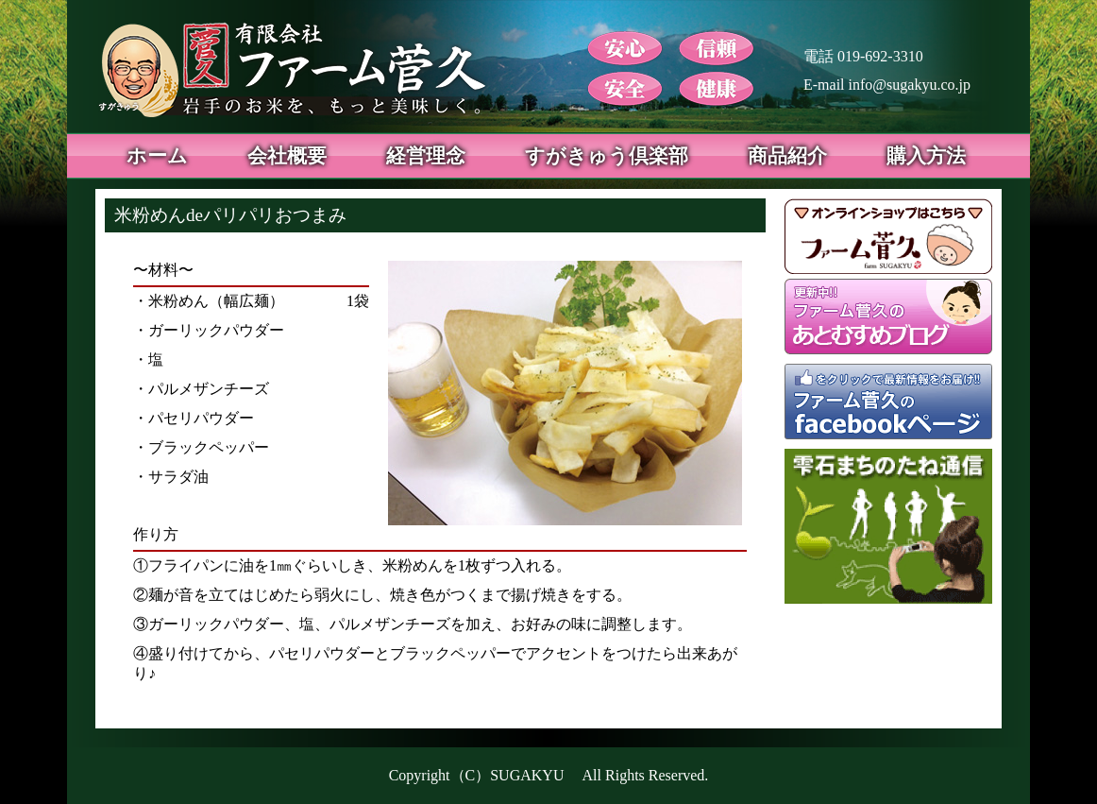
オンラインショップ (888, 236)
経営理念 (425, 155)
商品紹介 (787, 155)
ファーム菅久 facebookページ (888, 406)
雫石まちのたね (893, 526)
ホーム (157, 155)
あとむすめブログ (888, 321)
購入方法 (926, 155)
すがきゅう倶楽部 (606, 155)
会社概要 (287, 155)
